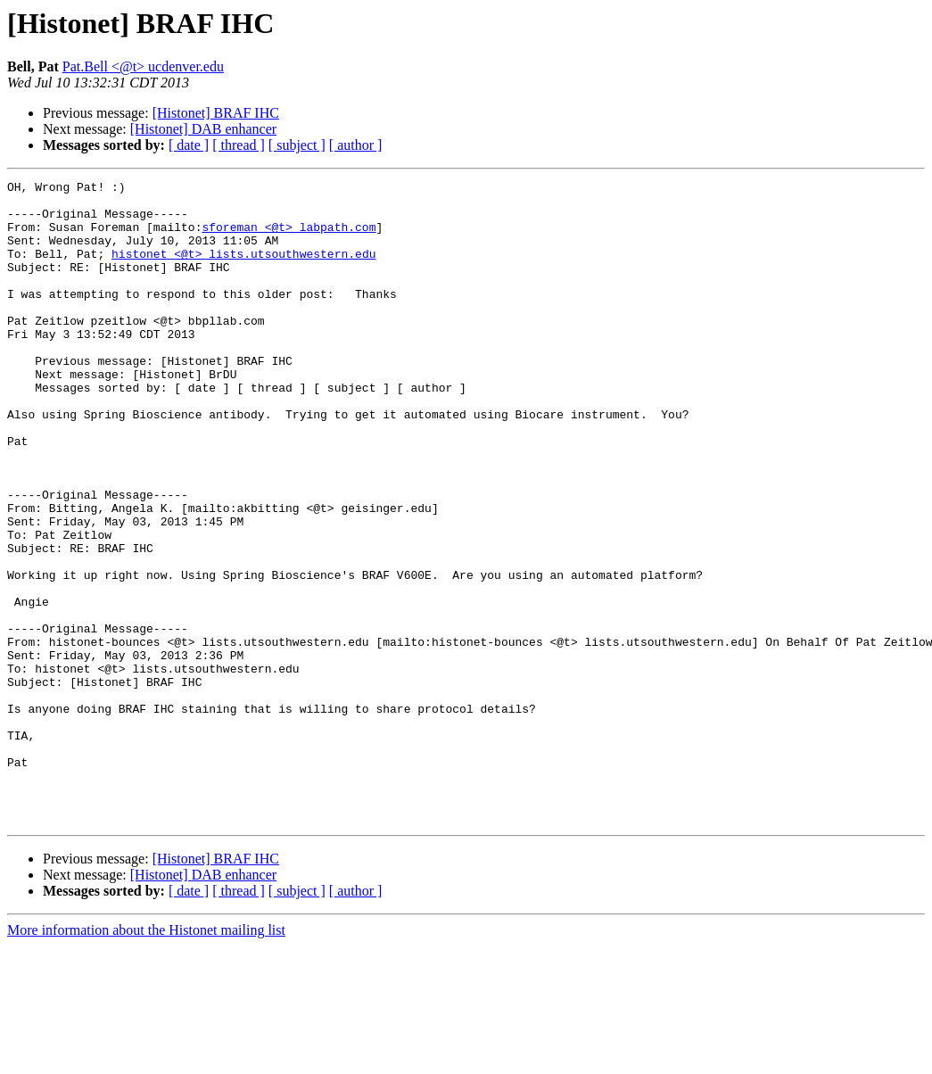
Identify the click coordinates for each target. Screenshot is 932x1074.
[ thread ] (238, 145)
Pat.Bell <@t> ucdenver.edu (143, 66)
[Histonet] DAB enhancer (203, 128)
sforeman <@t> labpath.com (288, 237)
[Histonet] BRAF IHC (216, 112)
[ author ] (356, 145)
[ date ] (189, 145)
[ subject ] (297, 145)
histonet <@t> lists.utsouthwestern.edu (243, 269)
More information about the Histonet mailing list (146, 1058)
